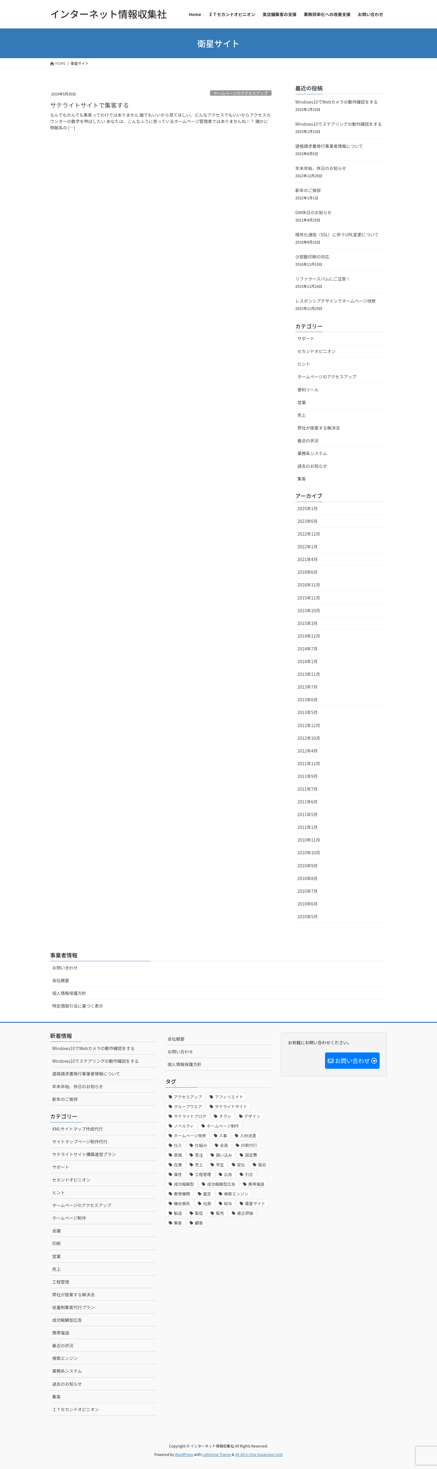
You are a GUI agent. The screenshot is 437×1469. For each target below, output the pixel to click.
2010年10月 (308, 852)
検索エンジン (65, 1358)
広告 (228, 1174)
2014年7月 (307, 649)
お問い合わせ (65, 968)
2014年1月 (307, 661)
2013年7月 (307, 687)
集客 (301, 479)
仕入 (178, 1145)
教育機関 (182, 1194)
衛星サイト (255, 1203)
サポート (305, 338)
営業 (301, 402)
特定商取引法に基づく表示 (77, 1006)
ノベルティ (184, 1126)
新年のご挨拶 (308, 190)
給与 (228, 1203)
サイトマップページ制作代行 (79, 1141)
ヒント (303, 364)
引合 (249, 1174)
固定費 (251, 1155)
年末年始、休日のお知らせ (320, 168)
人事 (223, 1135)
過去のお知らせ (312, 466)
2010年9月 (307, 865)
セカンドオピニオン (316, 351)
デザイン (252, 1116)
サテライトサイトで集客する (89, 105)
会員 (224, 1145)
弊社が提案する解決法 (318, 428)
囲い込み (224, 1155)
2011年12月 (308, 763)
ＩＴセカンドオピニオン (75, 1409)
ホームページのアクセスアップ (241, 93)
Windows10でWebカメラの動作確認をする (336, 102)
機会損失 (182, 1203)
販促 (199, 1213)
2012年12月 (308, 725)
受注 (199, 1155)
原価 (178, 1155)
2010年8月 (307, 878)
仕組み (201, 1145)
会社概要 (60, 980)
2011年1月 (307, 827)
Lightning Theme (216, 1454)
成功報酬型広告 (67, 1320)
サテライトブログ (190, 1116)
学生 (220, 1165)
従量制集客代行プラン (73, 1307)
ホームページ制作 (69, 1218)
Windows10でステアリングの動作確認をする (338, 124)
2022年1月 (307, 546)
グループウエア (188, 1106)
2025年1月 (307, 508)
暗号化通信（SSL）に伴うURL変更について (336, 234)
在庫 (178, 1165)
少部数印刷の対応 (312, 257)
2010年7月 (307, 891)
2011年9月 (307, 776)
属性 (178, 1174)
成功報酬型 (184, 1184)
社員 (207, 1203)
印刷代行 (249, 1145)
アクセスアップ (188, 1097)
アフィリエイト (229, 1097)
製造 (178, 1213)
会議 (56, 1231)
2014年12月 (308, 636)
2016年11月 (308, 585)
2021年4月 (307, 559)
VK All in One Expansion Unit (259, 1454)
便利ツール (308, 390)
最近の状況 (308, 440)
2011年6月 (307, 802)
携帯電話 (60, 1333)
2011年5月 (307, 814)
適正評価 (245, 1213)
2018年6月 (307, 572)
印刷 (56, 1243)
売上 (301, 415)
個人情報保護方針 (69, 993)
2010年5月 (307, 916)
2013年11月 (308, 674)
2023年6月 (307, 521)
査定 (207, 1194)
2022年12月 (308, 534)
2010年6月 (307, 904)
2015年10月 (308, 610)
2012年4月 (307, 751)
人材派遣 (248, 1135)
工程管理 (60, 1282)
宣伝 (241, 1165)
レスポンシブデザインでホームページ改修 (335, 301)
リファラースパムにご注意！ (322, 279)
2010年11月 (308, 840)
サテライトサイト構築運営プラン (84, 1154)
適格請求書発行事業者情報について (329, 146)
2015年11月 (308, 598)
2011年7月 (307, 789)
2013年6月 (307, 699)
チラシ (225, 1116)
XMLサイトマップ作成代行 (77, 1129)
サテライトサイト (231, 1106)
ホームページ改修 (190, 1135)
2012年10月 (308, 738)
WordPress (184, 1454)
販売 (220, 1213)
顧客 (199, 1223)
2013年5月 (307, 712)
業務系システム (312, 453)
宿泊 (262, 1165)
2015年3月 (307, 623)
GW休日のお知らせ (313, 212)
